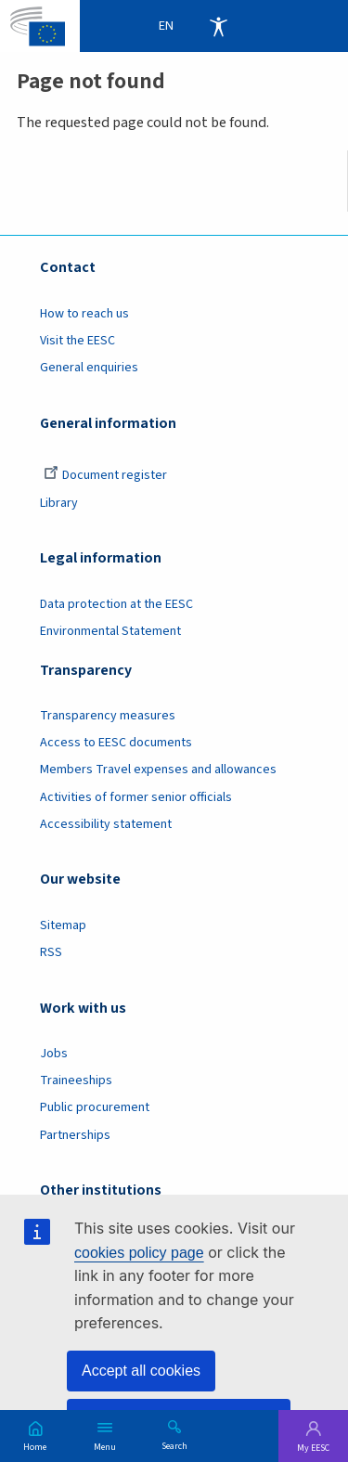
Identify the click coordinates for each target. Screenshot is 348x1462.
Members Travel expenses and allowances (158, 769)
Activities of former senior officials (136, 797)
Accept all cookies (141, 1370)
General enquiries (89, 367)
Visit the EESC (77, 340)
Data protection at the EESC (116, 604)
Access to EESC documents (116, 742)
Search (174, 1445)
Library (59, 503)
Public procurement (94, 1107)
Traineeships (76, 1080)
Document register (105, 475)
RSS (51, 952)
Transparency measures (107, 715)
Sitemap (63, 925)
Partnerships (75, 1135)
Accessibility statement (106, 824)
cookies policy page (139, 1253)
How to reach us (84, 313)
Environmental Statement (110, 631)
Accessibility (218, 26)
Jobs (54, 1053)
